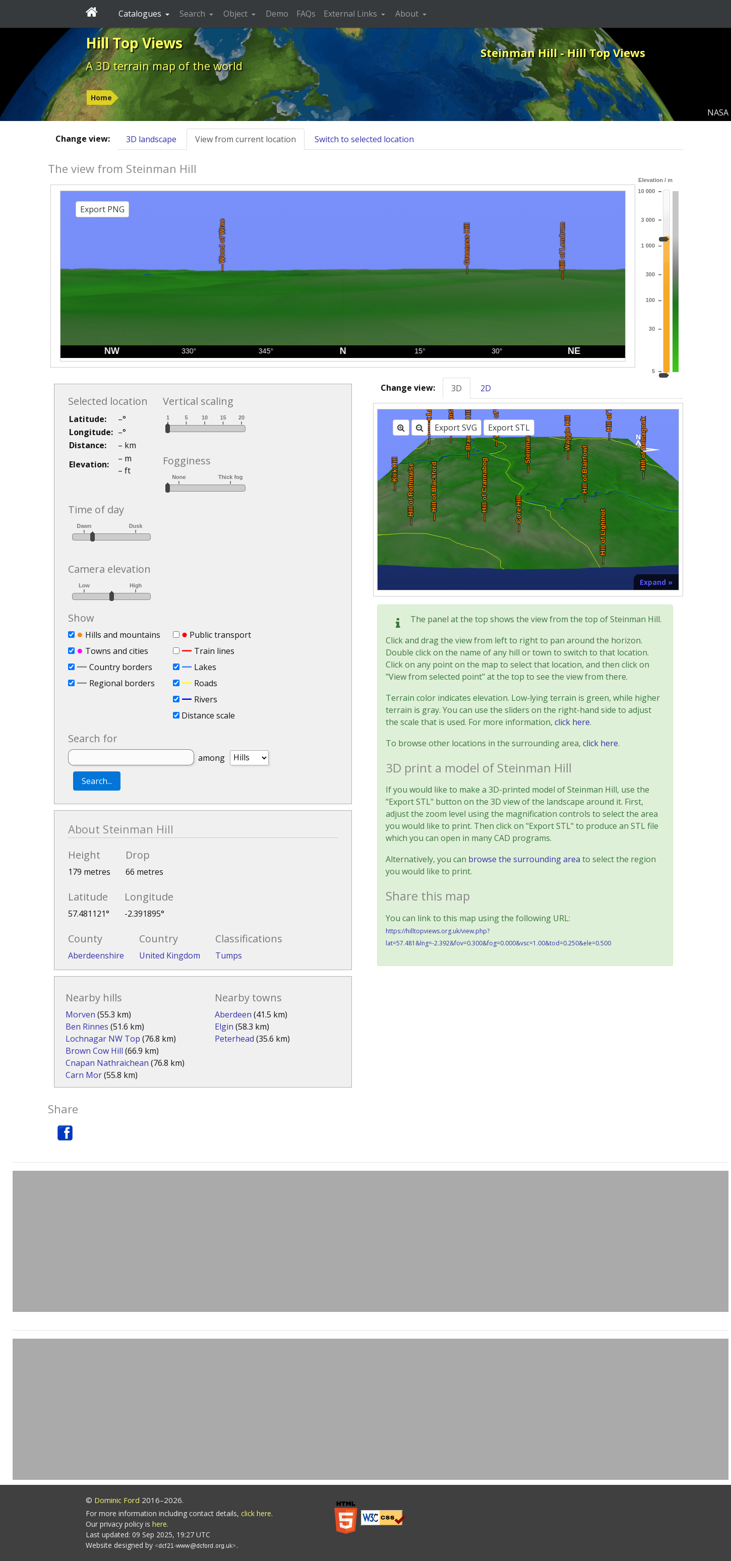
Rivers (205, 699)
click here (572, 722)
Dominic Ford (117, 1500)
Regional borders (122, 683)
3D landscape (151, 139)
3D (456, 388)
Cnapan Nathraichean (107, 1062)
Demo (277, 13)
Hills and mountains (122, 634)
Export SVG (456, 427)
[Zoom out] (419, 427)
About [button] (407, 13)
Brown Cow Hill (94, 1050)
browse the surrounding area (524, 859)
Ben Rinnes (87, 1026)
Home (101, 97)
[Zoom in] (401, 427)
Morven (80, 1014)
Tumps (228, 955)
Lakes (205, 667)
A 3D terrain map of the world (164, 65)
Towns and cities (116, 650)
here (159, 1524)
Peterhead (234, 1038)
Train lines (214, 650)
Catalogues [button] (140, 13)
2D (485, 388)
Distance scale (208, 715)
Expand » (656, 582)
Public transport (220, 634)
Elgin (224, 1026)
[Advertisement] (370, 1241)
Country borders (120, 667)
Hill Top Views (134, 42)
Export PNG (102, 209)
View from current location (245, 139)
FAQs (306, 13)
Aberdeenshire (96, 955)
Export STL (509, 427)
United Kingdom (169, 955)
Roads (205, 683)
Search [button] (193, 13)
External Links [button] (351, 13)
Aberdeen (233, 1014)
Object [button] (236, 13)
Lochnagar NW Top (103, 1038)
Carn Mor (84, 1074)
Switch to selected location (364, 139)
